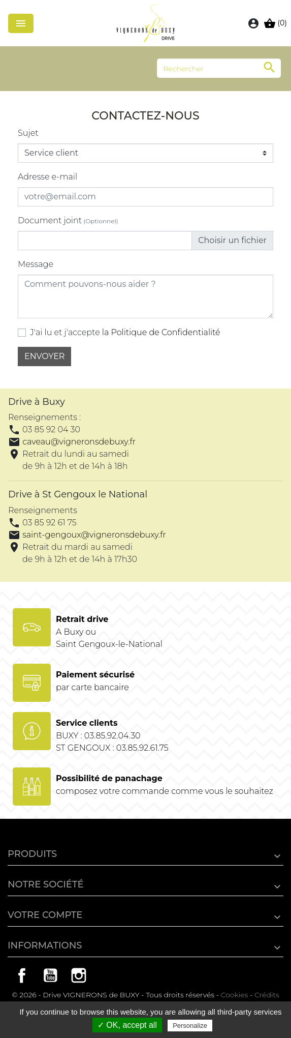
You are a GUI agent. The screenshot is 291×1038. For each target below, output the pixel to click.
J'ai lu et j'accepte (125, 332)
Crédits (266, 994)
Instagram (79, 975)
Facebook (22, 975)
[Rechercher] (219, 68)
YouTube (50, 975)
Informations (45, 945)
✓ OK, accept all (127, 1025)
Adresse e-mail (47, 177)
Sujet (28, 133)
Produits (32, 853)
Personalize (190, 1025)
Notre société (46, 884)
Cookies (234, 994)
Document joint (68, 220)
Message (35, 264)
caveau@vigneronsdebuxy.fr (79, 442)
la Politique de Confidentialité (161, 332)
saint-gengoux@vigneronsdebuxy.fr (94, 535)
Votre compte (45, 915)
